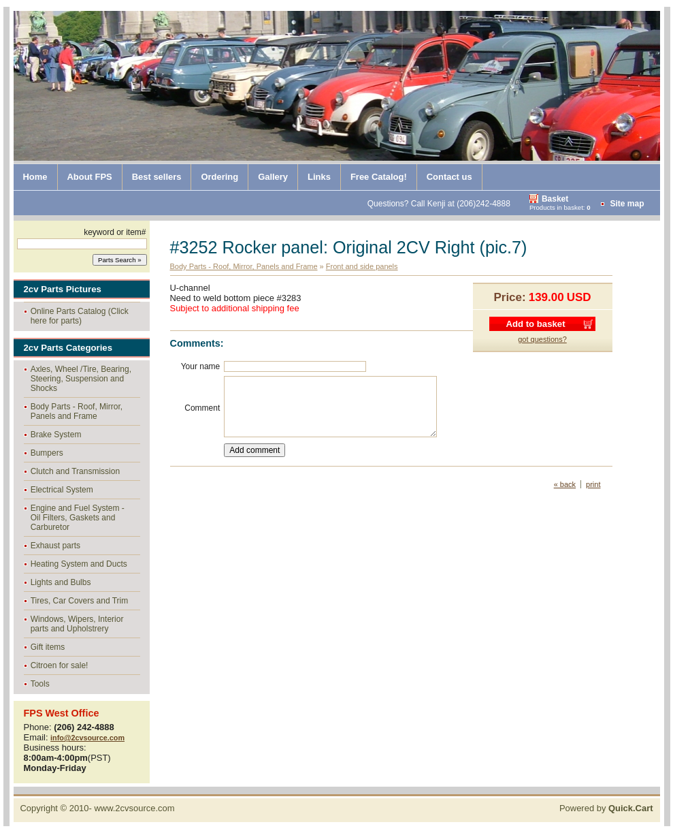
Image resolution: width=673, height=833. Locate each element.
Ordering (219, 177)
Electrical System (62, 489)
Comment (202, 408)
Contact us (449, 177)
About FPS (89, 177)
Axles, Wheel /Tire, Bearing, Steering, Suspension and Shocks (81, 378)
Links (319, 177)
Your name (200, 366)
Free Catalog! (378, 177)
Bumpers (47, 453)
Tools (40, 684)
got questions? (542, 339)
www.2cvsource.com (134, 808)
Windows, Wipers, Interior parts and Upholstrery (77, 623)
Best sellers (157, 177)
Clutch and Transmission (75, 471)
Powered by (606, 808)
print (593, 484)
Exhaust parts (55, 545)
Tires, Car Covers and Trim (80, 601)
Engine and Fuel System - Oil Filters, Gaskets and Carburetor (78, 517)
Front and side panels (362, 266)
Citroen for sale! (59, 665)
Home (35, 177)
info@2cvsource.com (87, 738)
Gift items (48, 647)
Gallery (273, 177)
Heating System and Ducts (79, 564)
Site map (627, 203)
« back (565, 484)
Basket (555, 199)
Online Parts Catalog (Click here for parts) (80, 316)
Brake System (56, 434)
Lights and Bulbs (61, 582)
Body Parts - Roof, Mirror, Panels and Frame (76, 411)
